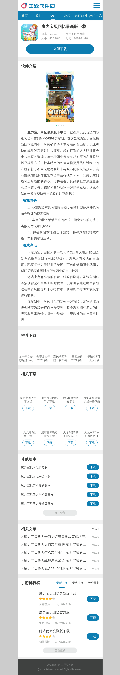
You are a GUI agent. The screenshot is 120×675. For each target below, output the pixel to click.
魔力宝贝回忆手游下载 (35, 476)
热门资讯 (95, 16)
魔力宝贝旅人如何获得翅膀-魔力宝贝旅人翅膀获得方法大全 (68, 545)
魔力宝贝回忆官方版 (34, 467)
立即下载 (60, 49)
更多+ (95, 528)
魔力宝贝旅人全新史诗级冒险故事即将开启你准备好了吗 (66, 537)
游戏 (53, 16)
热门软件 (81, 16)
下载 (93, 467)
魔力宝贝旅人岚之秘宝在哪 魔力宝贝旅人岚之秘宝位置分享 (68, 568)
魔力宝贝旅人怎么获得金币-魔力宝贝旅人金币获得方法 (65, 552)
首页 (24, 16)
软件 (39, 16)
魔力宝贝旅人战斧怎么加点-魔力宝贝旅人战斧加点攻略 (65, 560)
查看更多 (60, 650)
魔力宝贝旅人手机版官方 (37, 494)
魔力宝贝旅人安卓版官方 (37, 503)
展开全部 (60, 512)
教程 (67, 16)
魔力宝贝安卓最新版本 (35, 485)
